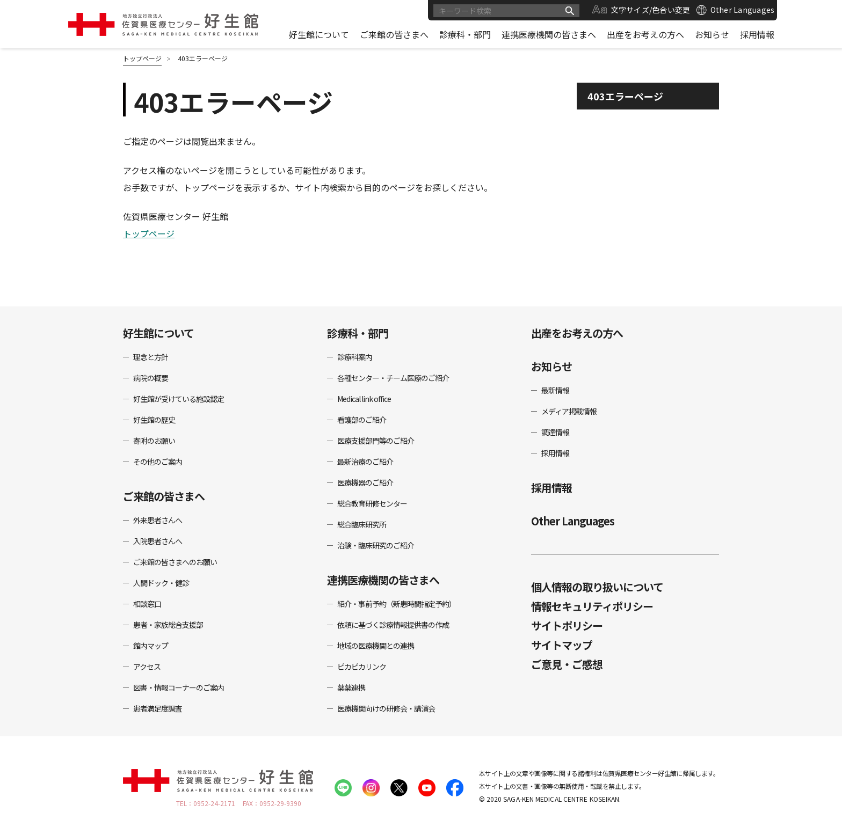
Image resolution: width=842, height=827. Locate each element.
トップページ (149, 233)
